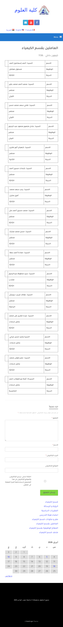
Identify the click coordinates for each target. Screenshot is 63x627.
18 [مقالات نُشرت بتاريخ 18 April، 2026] (54, 567)
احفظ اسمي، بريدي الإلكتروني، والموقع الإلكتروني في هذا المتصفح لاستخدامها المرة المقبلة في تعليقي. (18, 481)
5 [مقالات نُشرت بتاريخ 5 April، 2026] (46, 557)
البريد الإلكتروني (52, 456)
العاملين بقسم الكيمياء (47, 524)
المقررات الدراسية (49, 511)
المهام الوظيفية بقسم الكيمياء (43, 528)
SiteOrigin (29, 621)
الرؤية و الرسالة (51, 506)
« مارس (8, 576)
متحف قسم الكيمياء (48, 533)
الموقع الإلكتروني (51, 466)
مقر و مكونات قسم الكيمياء (45, 520)
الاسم (55, 445)
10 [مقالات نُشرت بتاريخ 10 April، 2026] (9, 557)
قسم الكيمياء (51, 502)
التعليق (55, 418)
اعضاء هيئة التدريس (48, 515)
